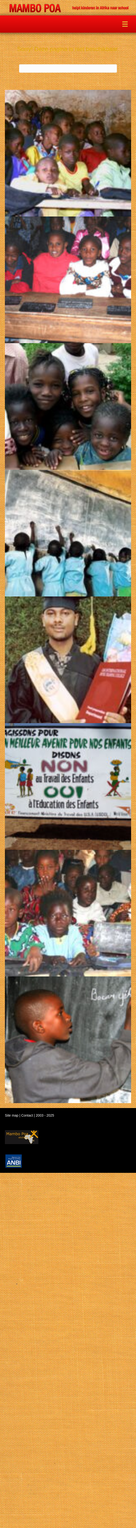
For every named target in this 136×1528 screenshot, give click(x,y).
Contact (27, 1115)
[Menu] (125, 24)
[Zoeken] (68, 68)
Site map (11, 1115)
